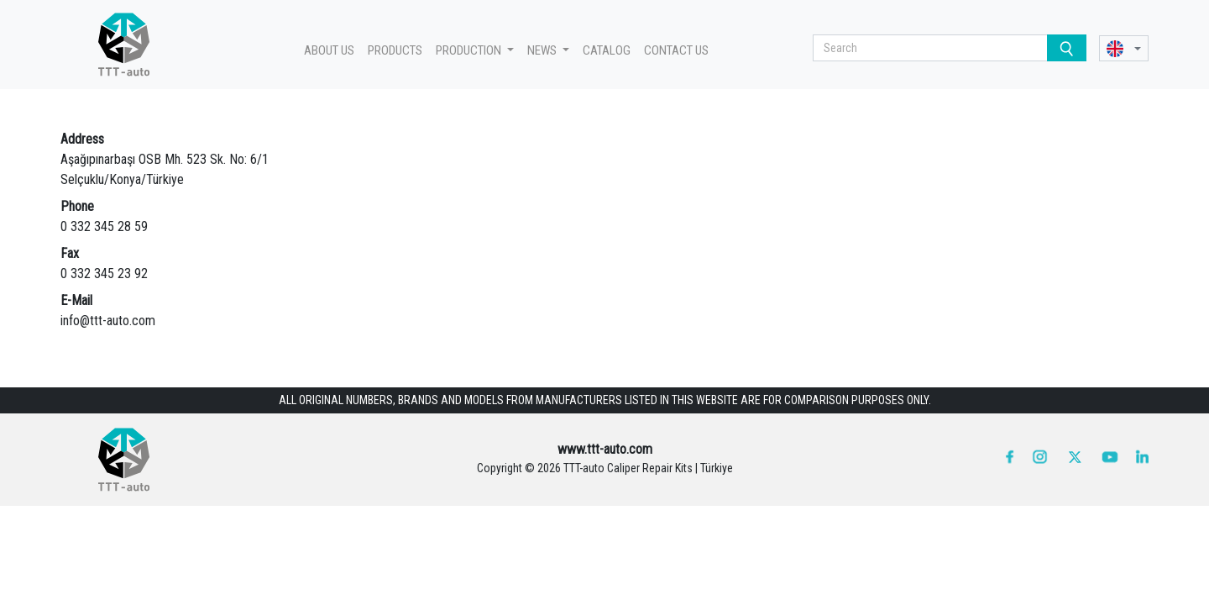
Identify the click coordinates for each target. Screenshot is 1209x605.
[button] (1124, 48)
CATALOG (607, 50)
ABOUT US (329, 50)
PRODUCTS (395, 50)
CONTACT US (676, 50)
